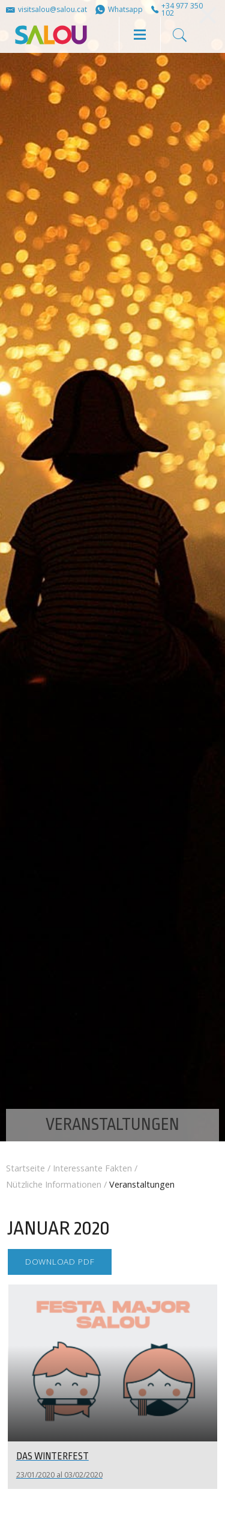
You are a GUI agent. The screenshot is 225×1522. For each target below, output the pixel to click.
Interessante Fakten (92, 1168)
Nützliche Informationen (53, 1184)
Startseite (25, 1168)
